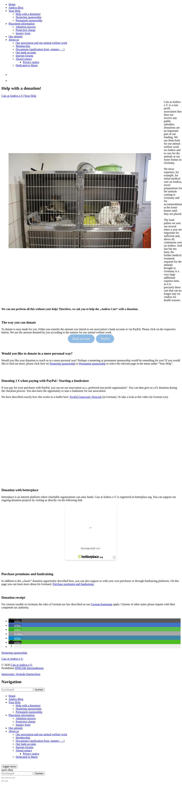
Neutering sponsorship (28, 17)
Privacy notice (31, 62)
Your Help (14, 10)
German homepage (101, 604)
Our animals (16, 36)
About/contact (24, 58)
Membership (23, 46)
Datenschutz (33, 674)
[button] (15, 621)
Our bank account (26, 52)
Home (12, 4)
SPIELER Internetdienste (29, 668)
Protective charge (25, 30)
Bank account (81, 339)
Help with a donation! (28, 14)
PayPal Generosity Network (86, 396)
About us (14, 39)
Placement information (22, 23)
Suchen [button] (39, 689)
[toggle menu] (9, 766)
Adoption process (26, 26)
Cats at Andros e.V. (12, 95)
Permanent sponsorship (29, 20)
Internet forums (24, 55)
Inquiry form (23, 33)
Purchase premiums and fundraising (73, 584)
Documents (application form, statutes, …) (40, 49)
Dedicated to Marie (27, 65)
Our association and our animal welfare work (41, 42)
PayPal (105, 339)
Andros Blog (16, 7)
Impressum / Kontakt (13, 674)
